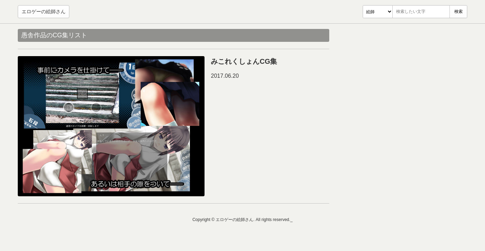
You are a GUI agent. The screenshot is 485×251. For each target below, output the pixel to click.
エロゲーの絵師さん (44, 11)
